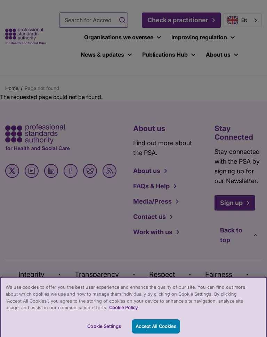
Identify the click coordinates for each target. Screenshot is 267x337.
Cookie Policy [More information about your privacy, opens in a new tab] (123, 310)
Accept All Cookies (156, 329)
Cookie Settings (104, 329)
